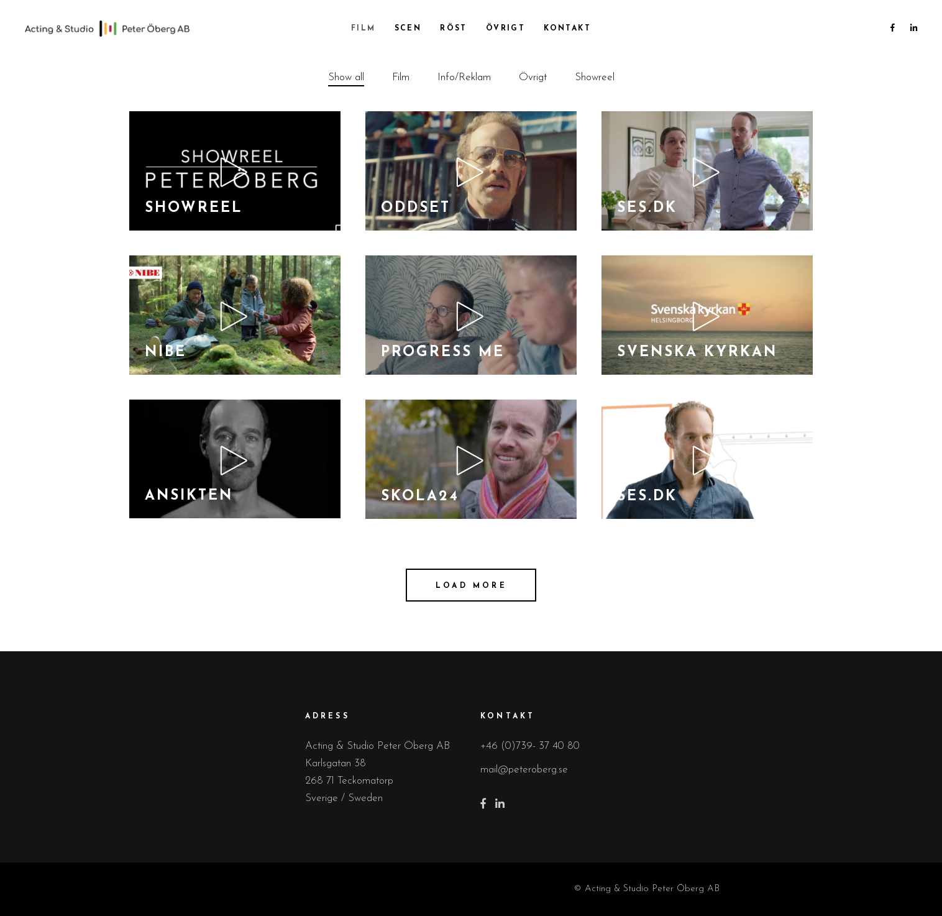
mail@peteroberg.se (524, 769)
